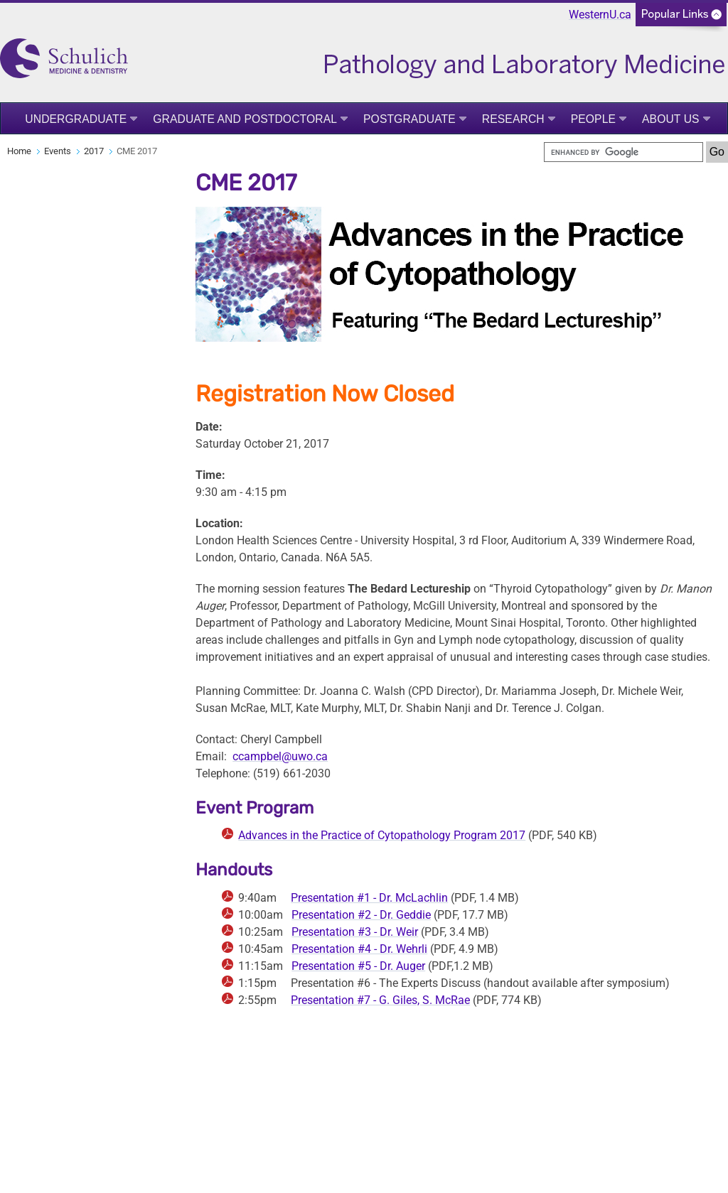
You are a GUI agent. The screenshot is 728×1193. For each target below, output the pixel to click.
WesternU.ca (600, 14)
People (593, 119)
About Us (671, 119)
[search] (623, 152)
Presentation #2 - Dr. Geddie (361, 915)
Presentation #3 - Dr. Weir (354, 932)
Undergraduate (76, 119)
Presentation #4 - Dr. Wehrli (359, 949)
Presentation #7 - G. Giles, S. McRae (380, 1000)
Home (19, 151)
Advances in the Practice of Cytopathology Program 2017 (381, 835)
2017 (94, 151)
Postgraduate (409, 119)
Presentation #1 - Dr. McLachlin (369, 898)
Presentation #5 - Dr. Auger (358, 966)
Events (57, 151)
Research (513, 119)
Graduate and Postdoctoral (245, 119)
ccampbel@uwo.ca (280, 756)
